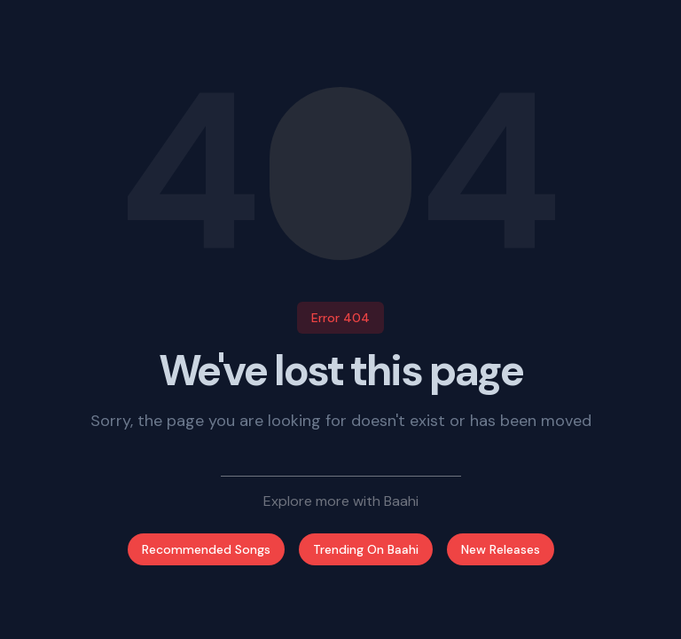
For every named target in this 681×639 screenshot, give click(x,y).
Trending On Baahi (366, 549)
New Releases (500, 549)
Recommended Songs (206, 549)
